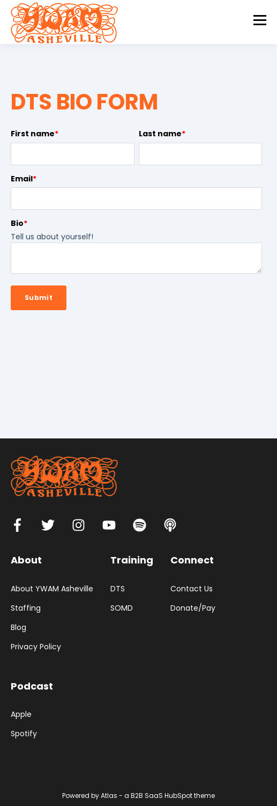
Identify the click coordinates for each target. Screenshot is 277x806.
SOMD (121, 608)
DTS (117, 588)
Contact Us (191, 588)
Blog (18, 627)
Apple (21, 714)
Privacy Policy (36, 646)
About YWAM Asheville (52, 588)
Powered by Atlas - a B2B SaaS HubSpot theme (138, 795)
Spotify (24, 733)
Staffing (26, 608)
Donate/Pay (192, 608)
